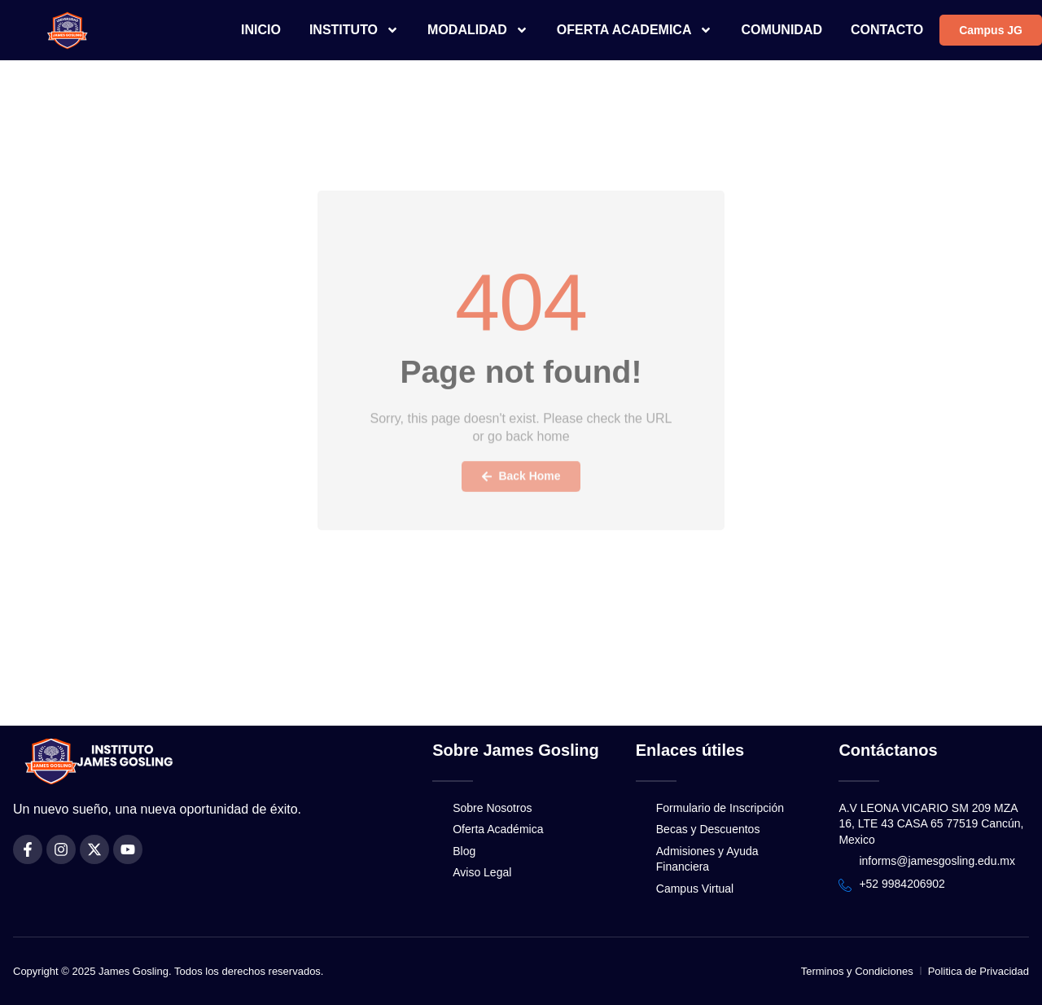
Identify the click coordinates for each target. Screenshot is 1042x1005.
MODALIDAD (477, 30)
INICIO (261, 30)
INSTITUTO (354, 30)
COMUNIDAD (781, 30)
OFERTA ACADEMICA (635, 30)
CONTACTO (887, 30)
